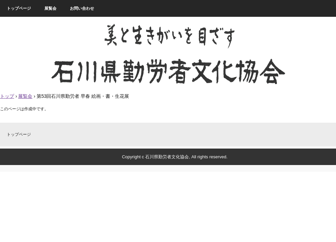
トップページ (19, 8)
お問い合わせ (82, 8)
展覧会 (50, 8)
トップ (7, 96)
